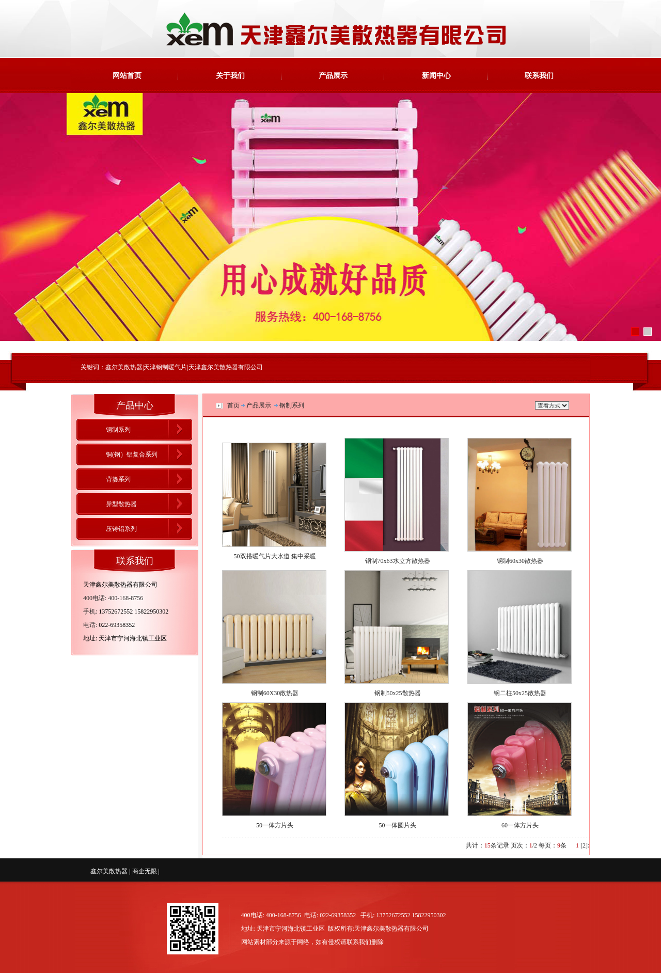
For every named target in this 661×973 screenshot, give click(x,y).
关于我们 (230, 75)
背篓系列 (118, 479)
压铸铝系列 (121, 528)
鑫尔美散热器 (109, 871)
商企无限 (144, 871)
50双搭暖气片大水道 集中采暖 (275, 556)
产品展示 (333, 75)
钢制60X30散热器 (275, 693)
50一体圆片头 (397, 825)
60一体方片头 (520, 825)
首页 (233, 405)
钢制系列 (118, 429)
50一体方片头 (274, 825)
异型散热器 (121, 504)
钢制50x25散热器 (397, 693)
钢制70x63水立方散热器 (397, 560)
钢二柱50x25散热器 (520, 693)
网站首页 (127, 75)
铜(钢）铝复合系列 (132, 454)
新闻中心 (436, 75)
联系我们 (539, 75)
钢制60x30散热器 (520, 560)
